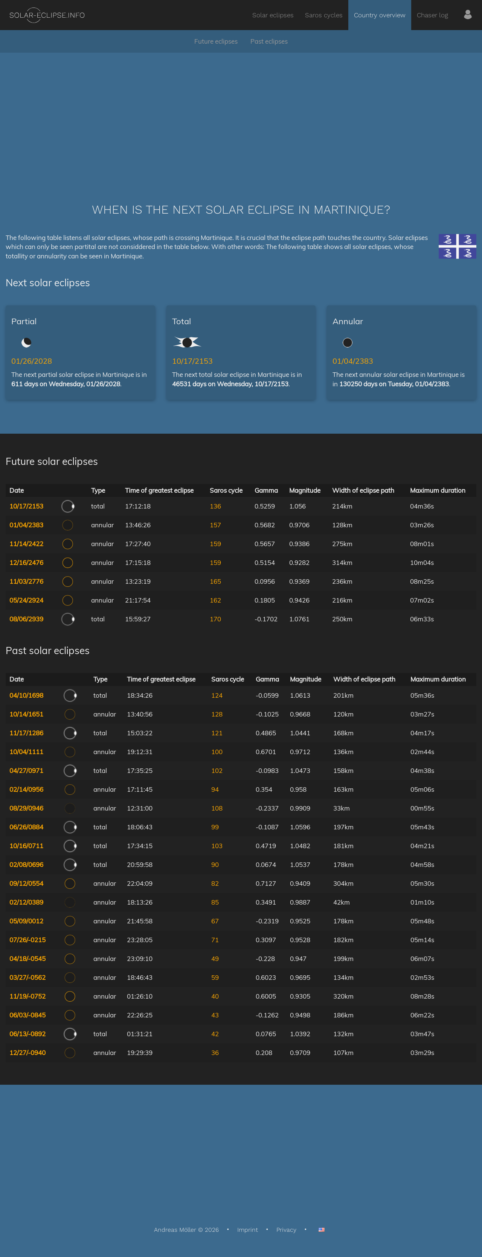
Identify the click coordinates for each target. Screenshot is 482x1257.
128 (217, 714)
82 (215, 883)
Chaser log (432, 15)
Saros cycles (324, 15)
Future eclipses (216, 41)
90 (215, 864)
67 (215, 921)
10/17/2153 (192, 361)
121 (217, 733)
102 (217, 770)
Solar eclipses (273, 15)
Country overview (380, 15)
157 (215, 525)
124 (217, 695)
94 (215, 789)
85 (215, 902)
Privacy (286, 1229)
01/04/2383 (353, 361)
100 (217, 752)
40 (215, 996)
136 (215, 506)
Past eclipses (269, 41)
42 (215, 1034)
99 (215, 827)
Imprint (247, 1229)
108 (217, 808)
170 (215, 619)
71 (215, 940)
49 (215, 958)
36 (215, 1053)
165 (215, 581)
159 (215, 544)
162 (215, 600)
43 (215, 1015)
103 (217, 846)
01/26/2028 (31, 361)
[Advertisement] (241, 116)
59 (215, 977)
